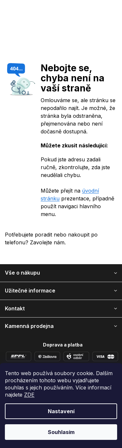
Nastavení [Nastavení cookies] (61, 411)
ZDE (29, 394)
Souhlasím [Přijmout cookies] (61, 432)
